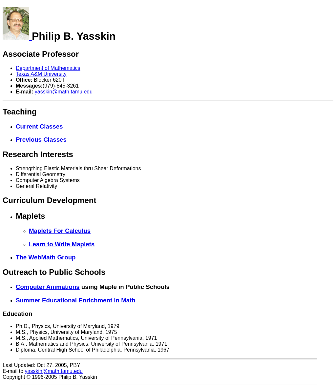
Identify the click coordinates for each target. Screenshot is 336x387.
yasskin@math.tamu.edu (64, 91)
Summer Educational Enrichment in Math (76, 300)
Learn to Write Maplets (61, 244)
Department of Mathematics (48, 68)
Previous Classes (41, 139)
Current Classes (39, 126)
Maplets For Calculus (60, 230)
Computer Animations (48, 286)
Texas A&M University (41, 74)
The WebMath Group (46, 257)
